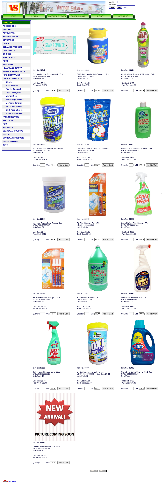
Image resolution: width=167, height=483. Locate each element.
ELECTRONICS (9, 58)
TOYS (5, 145)
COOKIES (7, 54)
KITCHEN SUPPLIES (11, 75)
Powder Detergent (12, 89)
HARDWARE (8, 65)
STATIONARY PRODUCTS (13, 138)
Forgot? (126, 7)
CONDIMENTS (9, 51)
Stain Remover (10, 85)
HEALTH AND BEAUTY (12, 68)
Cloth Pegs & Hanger (13, 110)
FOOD (5, 61)
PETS (5, 124)
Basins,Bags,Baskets (13, 99)
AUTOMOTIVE (9, 33)
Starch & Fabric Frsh (13, 113)
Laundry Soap (10, 96)
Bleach (7, 82)
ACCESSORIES (9, 26)
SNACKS (6, 134)
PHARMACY (8, 127)
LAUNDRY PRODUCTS (12, 78)
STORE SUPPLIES (10, 141)
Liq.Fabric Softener (12, 103)
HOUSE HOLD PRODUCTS (14, 71)
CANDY (6, 44)
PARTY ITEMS (9, 120)
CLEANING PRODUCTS (12, 47)
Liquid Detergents (12, 92)
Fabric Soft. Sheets (12, 106)
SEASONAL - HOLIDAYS (13, 131)
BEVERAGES (8, 40)
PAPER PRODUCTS (11, 117)
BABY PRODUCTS (10, 37)
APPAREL (7, 30)
